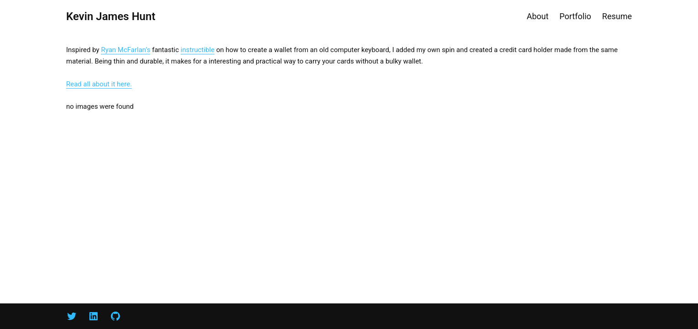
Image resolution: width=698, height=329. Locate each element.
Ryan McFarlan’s (125, 50)
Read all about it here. (99, 84)
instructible (197, 50)
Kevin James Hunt (110, 16)
